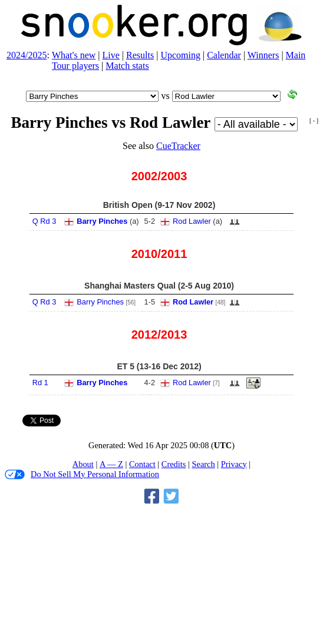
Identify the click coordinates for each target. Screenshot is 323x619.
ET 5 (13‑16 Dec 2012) (159, 366)
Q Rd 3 (44, 221)
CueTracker (178, 146)
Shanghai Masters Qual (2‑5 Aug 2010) (159, 285)
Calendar (224, 55)
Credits (174, 464)
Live (111, 55)
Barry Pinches (102, 221)
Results (140, 55)
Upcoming (180, 55)
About (83, 464)
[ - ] (313, 120)
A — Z (111, 464)
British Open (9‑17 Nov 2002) (159, 205)
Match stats (127, 66)
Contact (142, 464)
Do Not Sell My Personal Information (82, 474)
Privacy (234, 464)
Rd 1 (40, 382)
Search (203, 464)
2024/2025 (26, 55)
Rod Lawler (192, 221)
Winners (263, 55)
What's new (73, 55)
